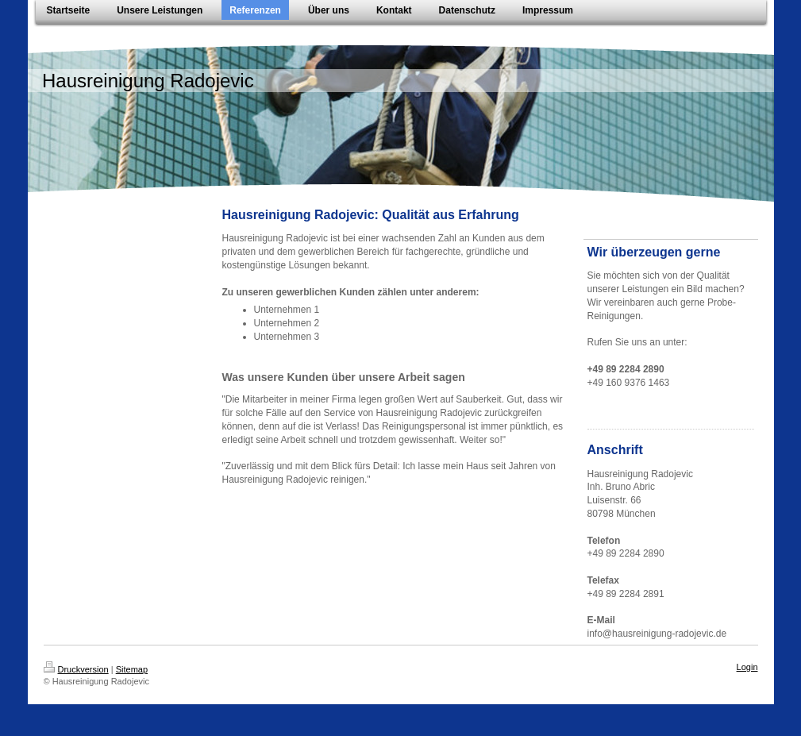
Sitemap (132, 669)
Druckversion (76, 669)
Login (747, 667)
